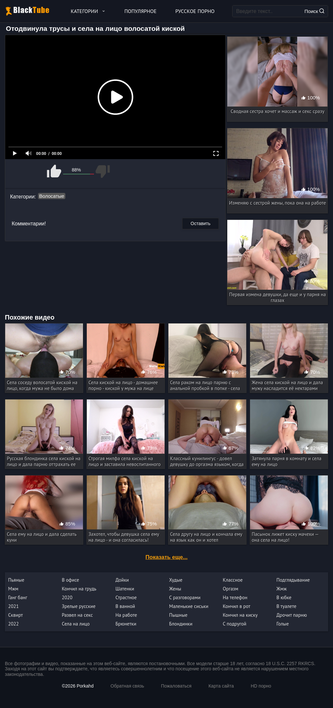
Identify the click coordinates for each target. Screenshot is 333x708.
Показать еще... (166, 557)
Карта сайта (221, 686)
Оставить (200, 223)
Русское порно (194, 11)
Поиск (314, 11)
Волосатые (51, 196)
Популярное (141, 11)
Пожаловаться (176, 686)
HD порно (261, 686)
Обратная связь (127, 686)
